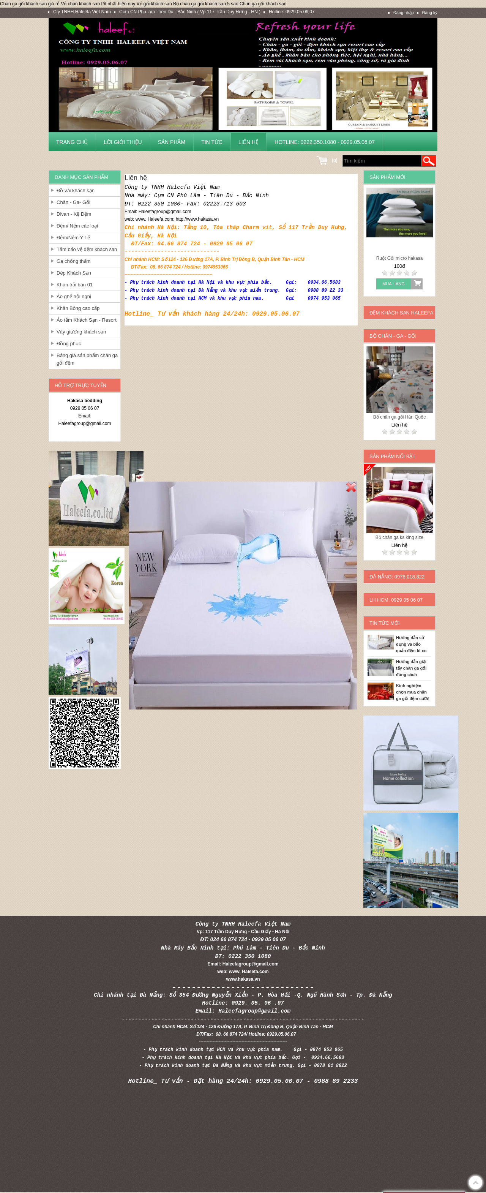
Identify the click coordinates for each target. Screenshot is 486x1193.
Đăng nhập (403, 12)
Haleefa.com (160, 219)
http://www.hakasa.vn (197, 219)
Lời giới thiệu (123, 142)
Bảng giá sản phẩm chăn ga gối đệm (87, 359)
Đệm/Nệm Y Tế (73, 237)
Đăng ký (429, 12)
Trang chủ (72, 142)
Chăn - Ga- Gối (73, 202)
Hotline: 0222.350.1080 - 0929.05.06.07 (325, 142)
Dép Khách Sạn (74, 273)
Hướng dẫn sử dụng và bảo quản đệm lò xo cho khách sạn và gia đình (413, 644)
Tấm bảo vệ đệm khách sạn (87, 249)
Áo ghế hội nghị (74, 296)
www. (142, 219)
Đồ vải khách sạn (76, 190)
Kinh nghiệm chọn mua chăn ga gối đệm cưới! (412, 692)
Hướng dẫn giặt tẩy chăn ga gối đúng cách (411, 668)
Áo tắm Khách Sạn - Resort (87, 320)
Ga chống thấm (73, 261)
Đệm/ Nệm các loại (77, 226)
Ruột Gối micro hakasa (399, 258)
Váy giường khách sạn (81, 332)
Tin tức (211, 142)
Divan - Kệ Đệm (74, 214)
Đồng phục (69, 343)
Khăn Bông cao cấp (78, 308)
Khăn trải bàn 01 (75, 285)
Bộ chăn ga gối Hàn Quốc (399, 417)
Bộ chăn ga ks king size (399, 537)
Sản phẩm (171, 142)
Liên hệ (248, 142)
